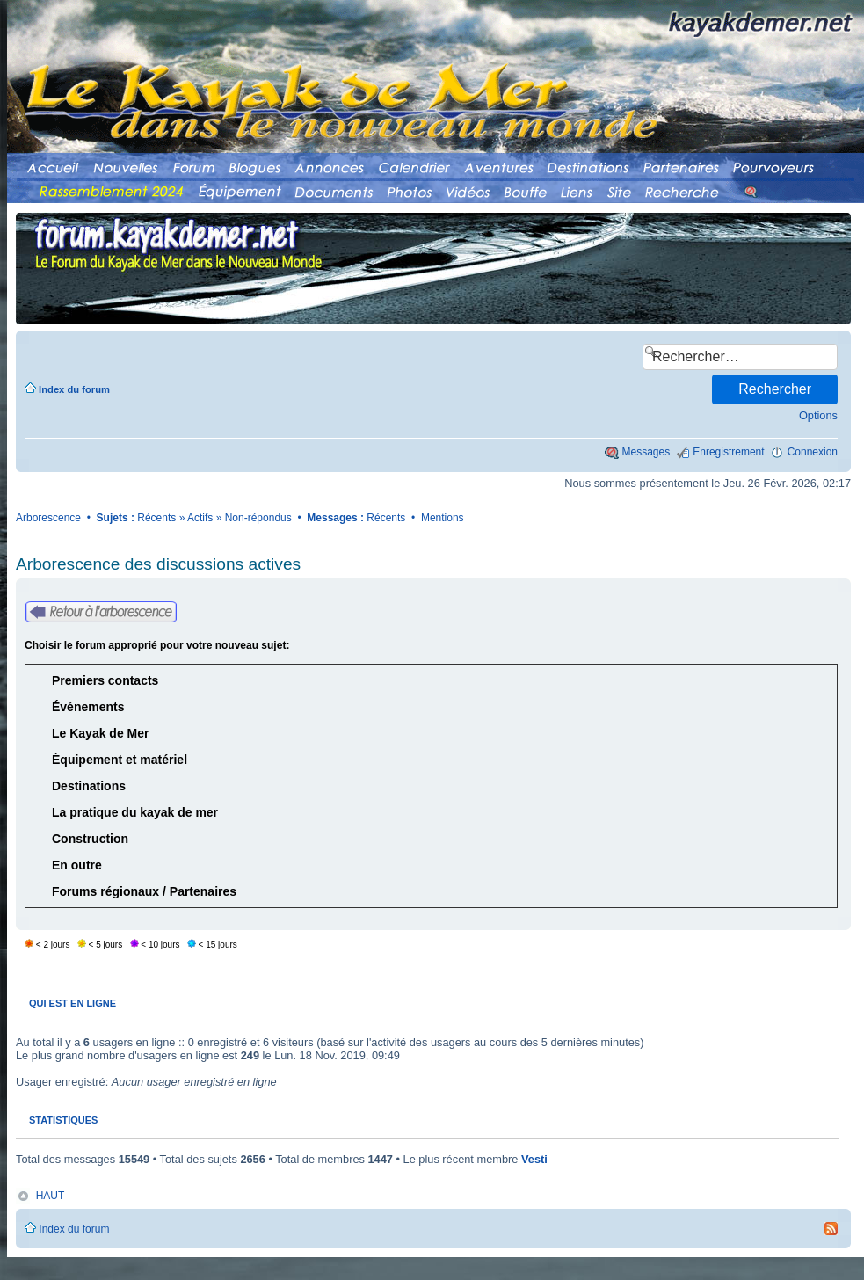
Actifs (200, 518)
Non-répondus (258, 518)
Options (818, 415)
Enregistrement (728, 452)
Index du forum (74, 389)
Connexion (813, 452)
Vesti (534, 1159)
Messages (646, 452)
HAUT (50, 1195)
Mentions (442, 518)
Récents (156, 518)
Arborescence (48, 518)
